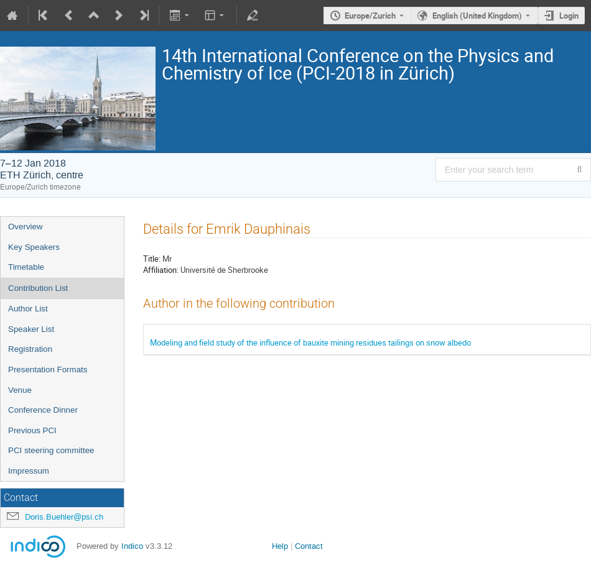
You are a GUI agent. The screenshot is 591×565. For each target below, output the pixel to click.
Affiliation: (161, 269)
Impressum (28, 470)
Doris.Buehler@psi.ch (64, 517)
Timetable (26, 267)
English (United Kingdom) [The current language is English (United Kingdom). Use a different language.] (477, 15)
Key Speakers (34, 247)
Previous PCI (32, 430)
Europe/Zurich (370, 15)
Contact (309, 546)
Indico (132, 546)
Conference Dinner (43, 410)
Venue (20, 390)
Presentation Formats (47, 369)
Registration (30, 349)
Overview (25, 226)
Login (569, 15)
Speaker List (31, 329)
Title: (152, 258)
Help (280, 546)
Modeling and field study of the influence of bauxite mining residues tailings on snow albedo (310, 342)
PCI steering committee (51, 450)
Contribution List (38, 288)
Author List (28, 308)
